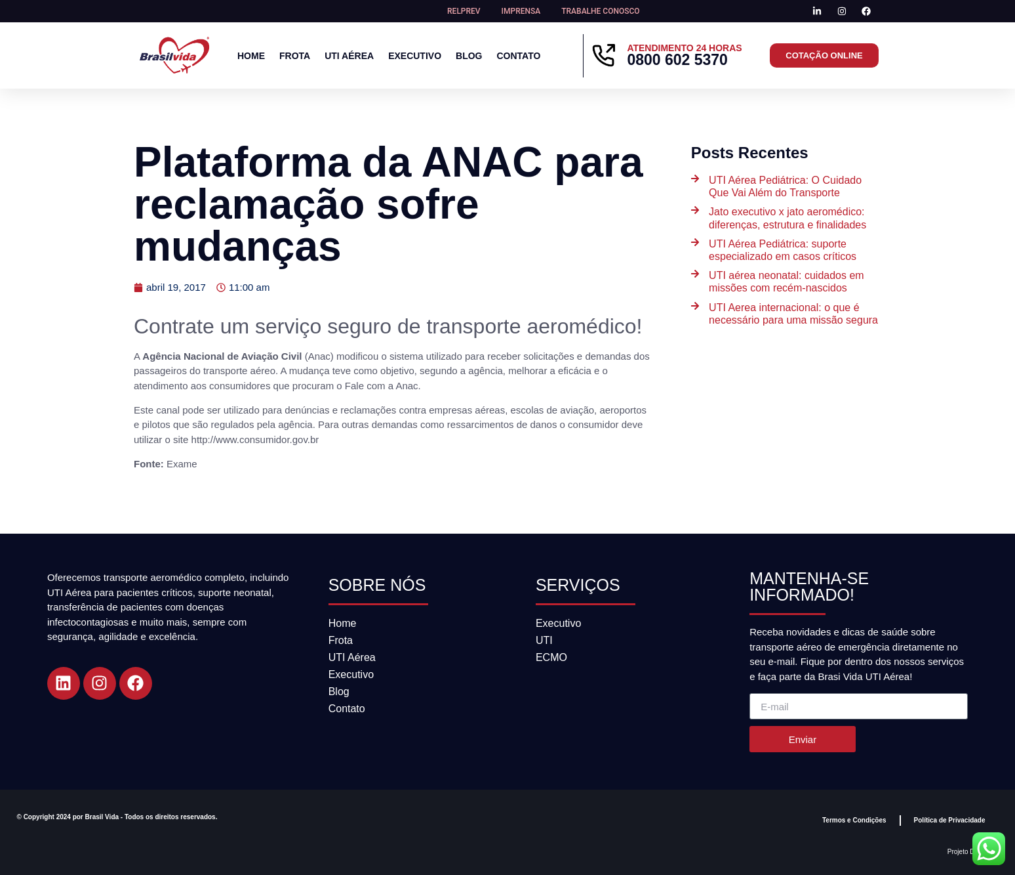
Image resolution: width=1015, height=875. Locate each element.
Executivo (414, 56)
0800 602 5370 (677, 59)
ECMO (551, 657)
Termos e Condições (854, 820)
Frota (294, 56)
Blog (469, 56)
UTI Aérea (349, 56)
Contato (518, 56)
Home (251, 56)
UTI (544, 640)
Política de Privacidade (949, 820)
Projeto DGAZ (967, 851)
